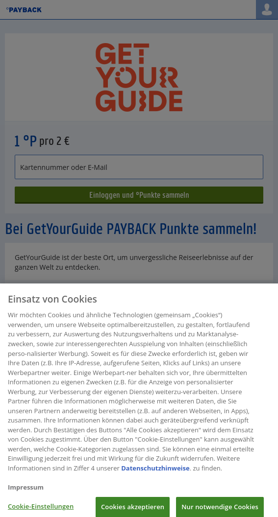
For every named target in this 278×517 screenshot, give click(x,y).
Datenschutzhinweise (155, 470)
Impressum (26, 489)
